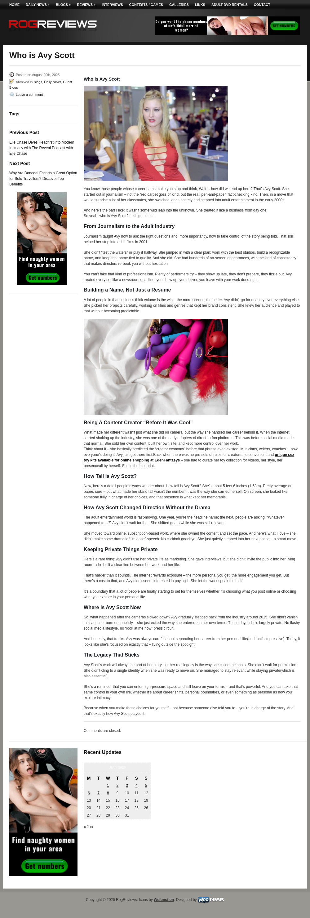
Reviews (86, 5)
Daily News (38, 5)
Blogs (63, 5)
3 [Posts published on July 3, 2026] (127, 785)
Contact (262, 5)
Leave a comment (29, 94)
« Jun (88, 827)
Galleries (179, 5)
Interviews (112, 5)
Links (200, 5)
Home (14, 5)
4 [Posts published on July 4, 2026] (136, 785)
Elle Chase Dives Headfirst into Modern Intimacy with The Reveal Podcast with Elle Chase (41, 148)
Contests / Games (146, 5)
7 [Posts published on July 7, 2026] (98, 793)
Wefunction (164, 900)
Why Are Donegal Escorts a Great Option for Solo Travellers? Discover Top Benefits (43, 178)
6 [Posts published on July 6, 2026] (89, 793)
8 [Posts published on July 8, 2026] (108, 793)
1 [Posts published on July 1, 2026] (108, 785)
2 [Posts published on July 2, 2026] (118, 785)
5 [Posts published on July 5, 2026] (146, 785)
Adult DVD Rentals (229, 5)
